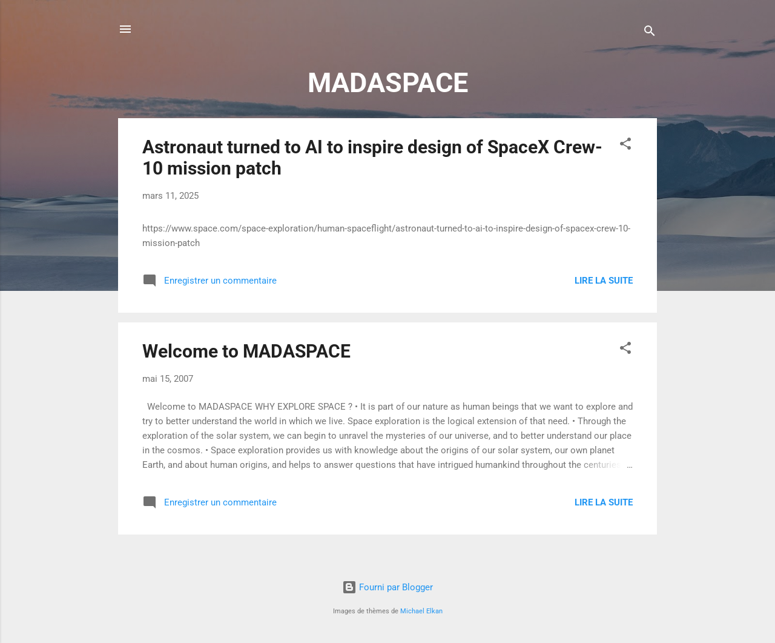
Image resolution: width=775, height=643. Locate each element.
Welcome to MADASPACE (246, 351)
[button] (625, 145)
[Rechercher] (649, 33)
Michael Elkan (421, 611)
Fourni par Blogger (387, 587)
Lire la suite (604, 280)
